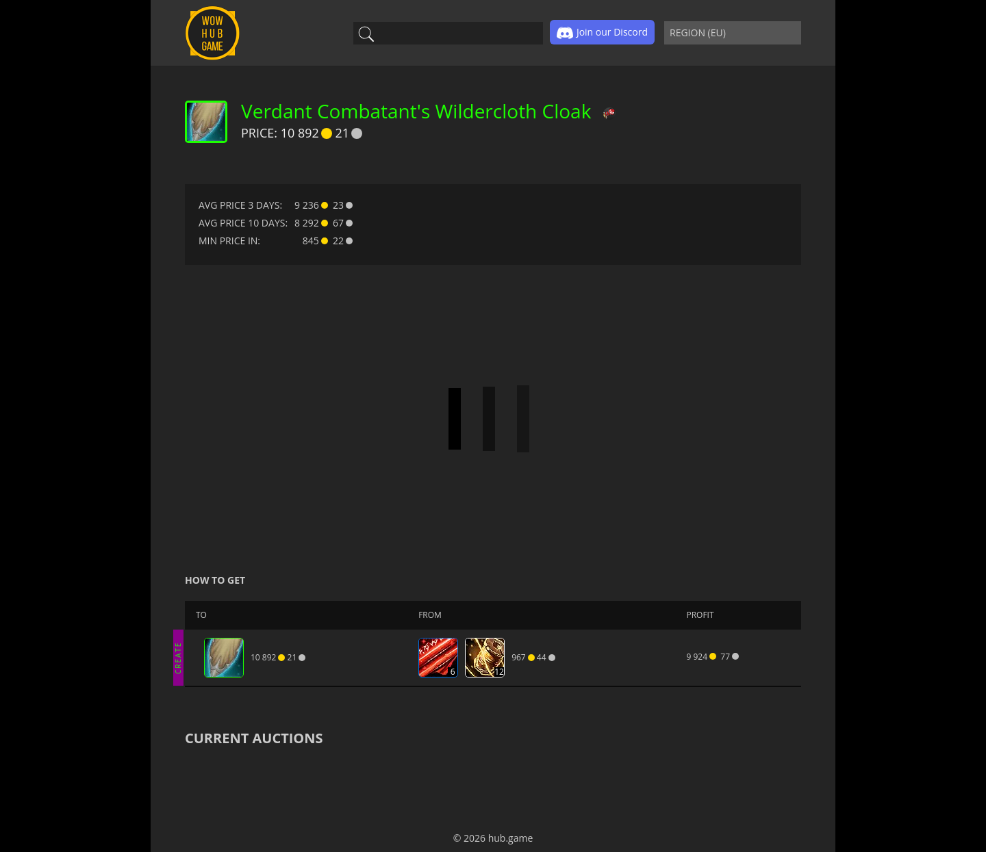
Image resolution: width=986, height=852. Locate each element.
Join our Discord (602, 33)
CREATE (178, 657)
